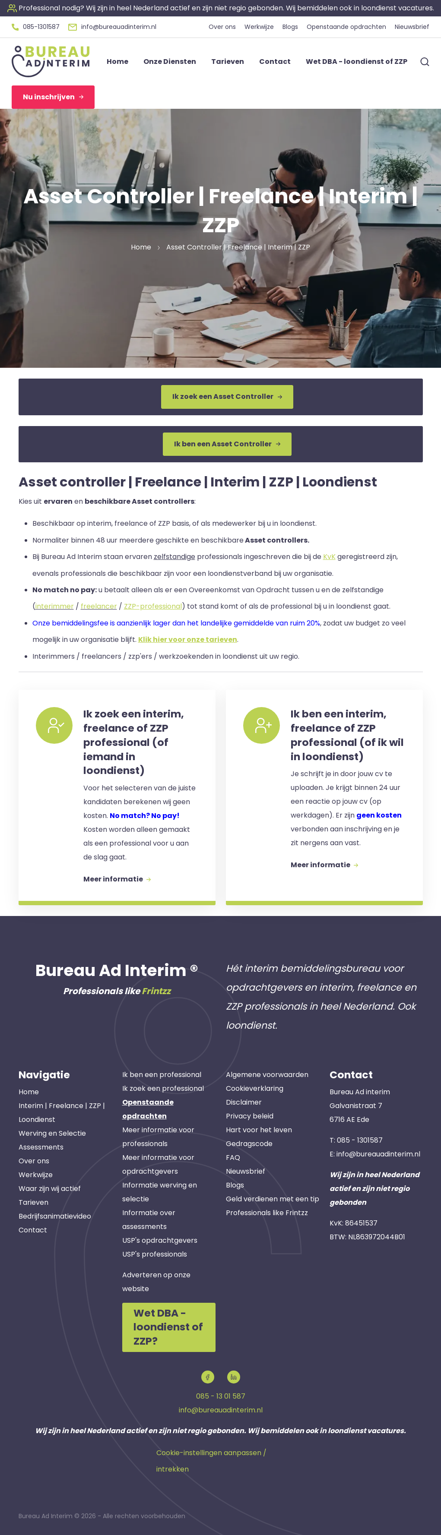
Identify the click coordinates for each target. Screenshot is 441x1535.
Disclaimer (244, 1102)
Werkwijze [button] (259, 26)
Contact (33, 1230)
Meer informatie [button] (117, 879)
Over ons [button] (222, 26)
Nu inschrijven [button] (53, 97)
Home (29, 1092)
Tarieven (33, 1202)
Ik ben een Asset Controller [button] (227, 444)
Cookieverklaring (254, 1088)
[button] (220, 8)
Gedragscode (249, 1144)
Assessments (41, 1147)
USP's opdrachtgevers (159, 1240)
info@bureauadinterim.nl (378, 1154)
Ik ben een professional (161, 1075)
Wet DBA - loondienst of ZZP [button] (356, 61)
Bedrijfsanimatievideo (55, 1216)
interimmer (54, 606)
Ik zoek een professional (163, 1088)
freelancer (99, 606)
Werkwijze (36, 1175)
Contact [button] (275, 61)
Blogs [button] (290, 26)
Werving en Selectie (52, 1133)
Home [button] (117, 61)
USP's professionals (154, 1254)
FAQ (233, 1157)
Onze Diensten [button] (169, 61)
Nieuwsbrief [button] (412, 26)
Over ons (34, 1161)
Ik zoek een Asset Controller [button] (227, 396)
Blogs (235, 1185)
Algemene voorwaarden (267, 1075)
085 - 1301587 (360, 1140)
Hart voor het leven (259, 1130)
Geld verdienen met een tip (272, 1199)
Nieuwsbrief (245, 1171)
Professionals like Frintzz (267, 1213)
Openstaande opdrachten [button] (346, 26)
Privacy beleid (249, 1116)
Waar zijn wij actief (50, 1189)
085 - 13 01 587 (220, 1396)
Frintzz (156, 991)
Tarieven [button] (227, 61)
